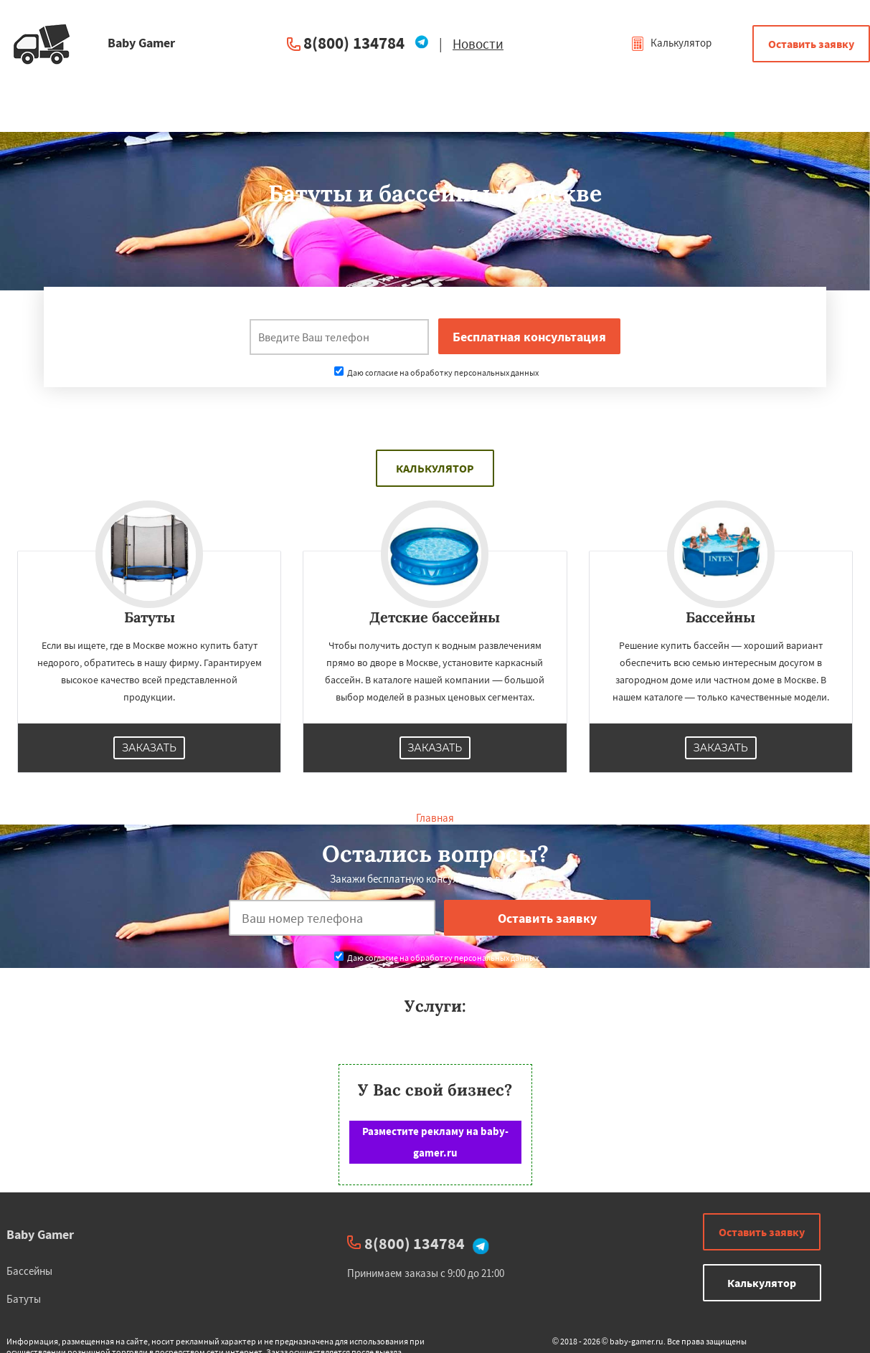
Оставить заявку (811, 44)
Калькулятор (670, 42)
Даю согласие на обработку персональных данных (436, 372)
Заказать (149, 747)
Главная (435, 818)
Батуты (23, 1299)
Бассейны (29, 1271)
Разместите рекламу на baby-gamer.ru (435, 1141)
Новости (478, 43)
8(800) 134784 (354, 42)
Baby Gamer (40, 1234)
